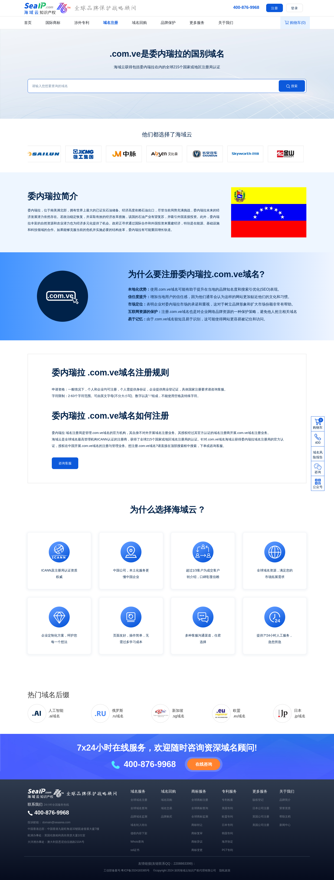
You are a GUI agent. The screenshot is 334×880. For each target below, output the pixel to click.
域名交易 (166, 807)
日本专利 (227, 824)
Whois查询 (137, 841)
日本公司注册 (260, 807)
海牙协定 (227, 841)
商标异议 (197, 841)
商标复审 (197, 832)
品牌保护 (168, 23)
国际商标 (53, 23)
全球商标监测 (199, 816)
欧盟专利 (227, 816)
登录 (294, 8)
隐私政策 (224, 869)
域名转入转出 (139, 824)
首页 (28, 23)
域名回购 (139, 23)
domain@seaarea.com (56, 821)
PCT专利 (227, 849)
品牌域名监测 (139, 816)
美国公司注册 (260, 824)
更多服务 (197, 23)
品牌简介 (285, 799)
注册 (274, 8)
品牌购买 (166, 816)
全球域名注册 (139, 799)
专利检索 (227, 799)
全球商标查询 (199, 807)
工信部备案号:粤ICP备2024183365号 (127, 869)
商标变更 (197, 849)
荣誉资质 (285, 807)
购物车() (295, 23)
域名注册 (110, 23)
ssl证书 (135, 849)
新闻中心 (285, 824)
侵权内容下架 (139, 832)
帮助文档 (285, 816)
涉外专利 (81, 23)
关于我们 (225, 23)
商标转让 (197, 824)
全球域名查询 (139, 807)
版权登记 (258, 799)
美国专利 (227, 807)
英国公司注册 (260, 816)
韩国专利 (227, 832)
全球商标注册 (199, 799)
